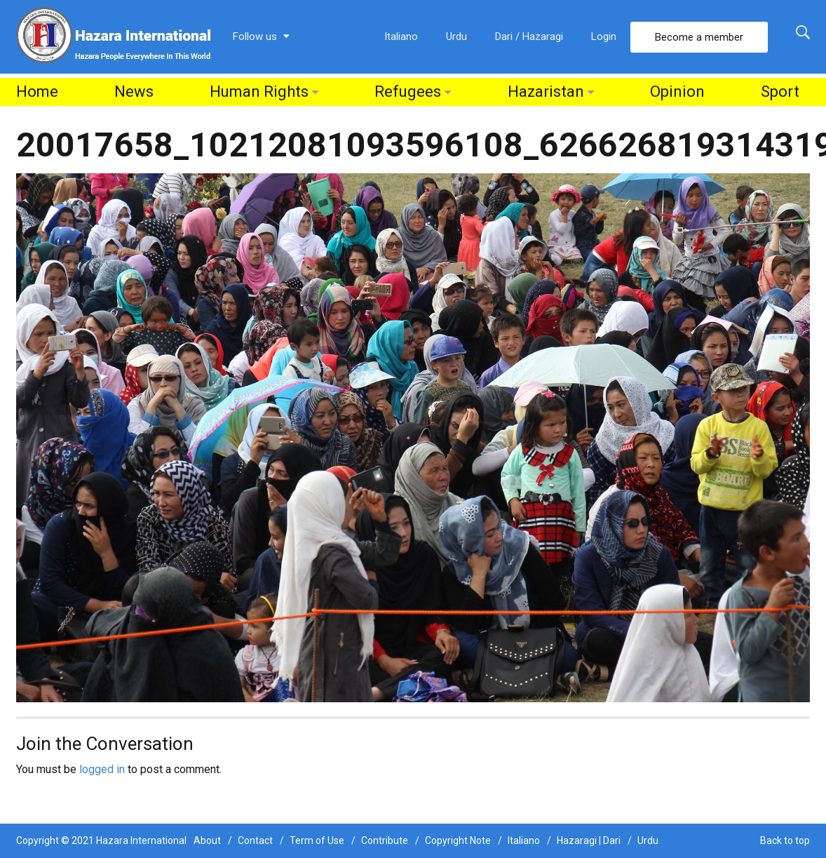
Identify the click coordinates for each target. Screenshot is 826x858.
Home (37, 91)
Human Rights (259, 91)
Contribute (384, 840)
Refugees (407, 91)
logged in (102, 769)
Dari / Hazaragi (529, 36)
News (134, 91)
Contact (255, 840)
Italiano (401, 36)
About (207, 840)
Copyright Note (458, 840)
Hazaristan (546, 91)
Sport (780, 91)
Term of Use (317, 840)
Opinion (677, 91)
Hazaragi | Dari (589, 840)
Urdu (456, 36)
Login (603, 36)
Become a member (699, 37)
